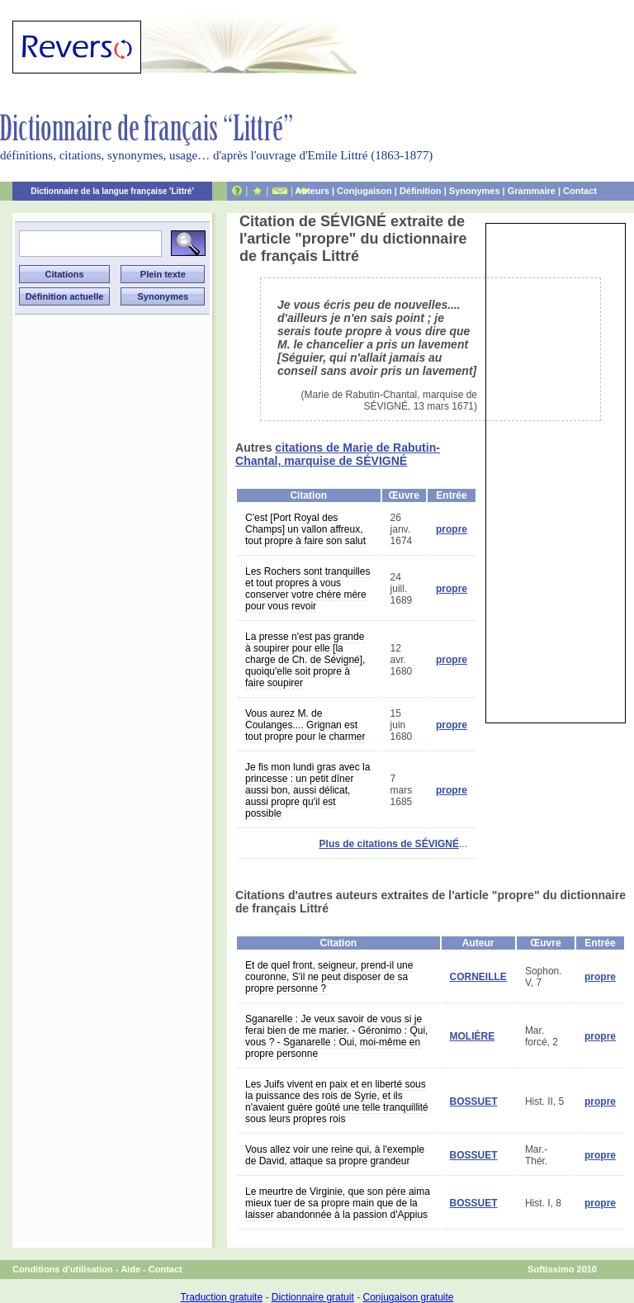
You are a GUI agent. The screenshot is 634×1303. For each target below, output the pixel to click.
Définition (421, 191)
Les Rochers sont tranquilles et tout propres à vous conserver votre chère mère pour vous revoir (307, 589)
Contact (580, 191)
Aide (130, 1269)
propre (451, 529)
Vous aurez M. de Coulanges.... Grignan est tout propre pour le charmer (305, 725)
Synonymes (474, 191)
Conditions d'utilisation (62, 1269)
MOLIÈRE (472, 1036)
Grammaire (532, 191)
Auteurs (312, 191)
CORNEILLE (478, 977)
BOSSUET (474, 1101)
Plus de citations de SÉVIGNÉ (389, 844)
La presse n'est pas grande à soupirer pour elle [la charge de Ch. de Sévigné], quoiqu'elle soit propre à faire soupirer (305, 660)
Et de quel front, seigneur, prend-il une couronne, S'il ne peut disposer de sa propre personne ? (329, 976)
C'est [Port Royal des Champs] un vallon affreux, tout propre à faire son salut (305, 529)
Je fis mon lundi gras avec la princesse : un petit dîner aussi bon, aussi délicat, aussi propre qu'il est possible (307, 790)
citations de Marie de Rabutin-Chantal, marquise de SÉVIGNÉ (337, 454)
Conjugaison (364, 191)
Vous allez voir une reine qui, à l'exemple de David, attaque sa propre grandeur (334, 1155)
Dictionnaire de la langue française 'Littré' (112, 191)
